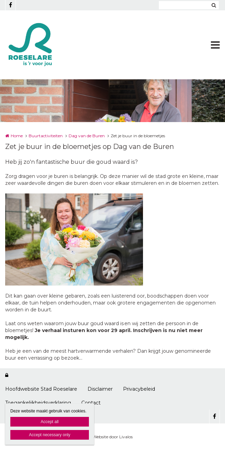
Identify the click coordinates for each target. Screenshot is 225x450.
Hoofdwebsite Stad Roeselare (41, 389)
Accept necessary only (49, 434)
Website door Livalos (113, 436)
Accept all (50, 421)
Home (17, 135)
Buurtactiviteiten (46, 135)
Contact (91, 403)
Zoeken (213, 5)
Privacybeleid (139, 389)
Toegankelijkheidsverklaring (38, 403)
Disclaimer (100, 389)
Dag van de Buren (87, 135)
